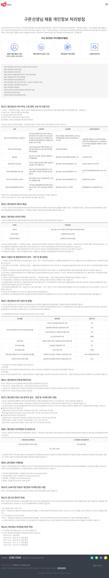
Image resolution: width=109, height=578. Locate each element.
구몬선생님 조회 (25, 565)
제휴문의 (16, 565)
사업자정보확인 (61, 568)
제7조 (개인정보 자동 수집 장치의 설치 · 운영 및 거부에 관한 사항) (23, 82)
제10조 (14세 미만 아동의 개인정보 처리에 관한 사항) (19, 90)
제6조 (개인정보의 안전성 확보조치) (14, 79)
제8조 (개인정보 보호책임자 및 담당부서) (16, 85)
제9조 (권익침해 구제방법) (11, 87)
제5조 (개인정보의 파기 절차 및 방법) (14, 77)
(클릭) (18, 535)
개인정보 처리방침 (6, 565)
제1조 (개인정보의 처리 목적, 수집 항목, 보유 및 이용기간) (20, 67)
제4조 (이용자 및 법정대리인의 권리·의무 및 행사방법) (20, 74)
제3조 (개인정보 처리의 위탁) (12, 72)
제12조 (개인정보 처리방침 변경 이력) (15, 95)
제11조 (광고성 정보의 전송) (12, 92)
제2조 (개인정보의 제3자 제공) (12, 69)
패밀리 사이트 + (96, 565)
